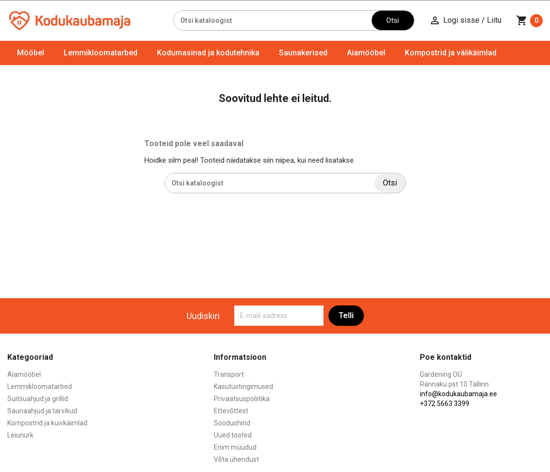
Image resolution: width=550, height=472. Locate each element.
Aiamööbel (366, 52)
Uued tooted (233, 435)
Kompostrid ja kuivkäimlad (47, 423)
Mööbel (30, 52)
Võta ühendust (236, 459)
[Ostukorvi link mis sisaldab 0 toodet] (529, 20)
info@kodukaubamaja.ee (458, 394)
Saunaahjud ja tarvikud (42, 411)
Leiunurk (20, 435)
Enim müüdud (235, 447)
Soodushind (232, 423)
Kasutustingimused (243, 386)
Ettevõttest (231, 411)
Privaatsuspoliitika (242, 399)
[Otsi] (273, 20)
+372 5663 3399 (444, 403)
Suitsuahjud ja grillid (37, 399)
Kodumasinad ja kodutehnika (208, 52)
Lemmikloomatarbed (101, 52)
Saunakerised (303, 52)
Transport (229, 374)
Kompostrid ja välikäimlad (451, 52)
